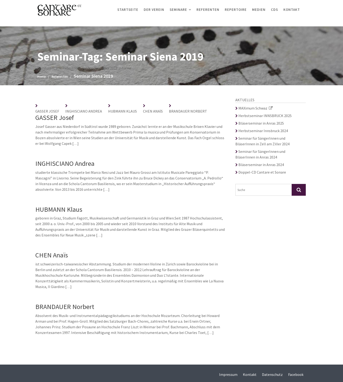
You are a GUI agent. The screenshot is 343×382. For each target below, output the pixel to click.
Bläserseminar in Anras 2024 (259, 164)
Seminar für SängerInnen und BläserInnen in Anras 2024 (260, 154)
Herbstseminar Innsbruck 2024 (261, 130)
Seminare (178, 9)
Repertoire (236, 9)
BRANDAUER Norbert (188, 111)
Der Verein (154, 9)
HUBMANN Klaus (122, 111)
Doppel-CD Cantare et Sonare (260, 172)
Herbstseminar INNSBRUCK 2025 (263, 115)
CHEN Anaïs (153, 111)
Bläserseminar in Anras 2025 (259, 123)
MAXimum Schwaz (254, 108)
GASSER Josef (47, 111)
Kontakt (291, 9)
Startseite (127, 9)
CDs (274, 9)
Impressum (228, 374)
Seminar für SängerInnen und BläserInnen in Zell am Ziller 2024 (262, 141)
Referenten (207, 9)
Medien (258, 9)
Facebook (295, 374)
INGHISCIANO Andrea (83, 111)
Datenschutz (272, 374)
